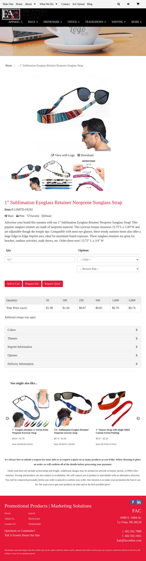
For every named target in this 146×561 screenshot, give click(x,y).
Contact (65, 4)
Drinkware (53, 24)
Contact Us (10, 523)
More (136, 24)
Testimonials (34, 523)
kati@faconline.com (129, 540)
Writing (119, 24)
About (28, 4)
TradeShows (95, 24)
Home (19, 4)
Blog (89, 4)
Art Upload (78, 4)
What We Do (46, 4)
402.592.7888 (133, 531)
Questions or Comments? (20, 530)
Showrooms (34, 518)
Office (73, 24)
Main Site (8, 4)
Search (31, 513)
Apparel (15, 24)
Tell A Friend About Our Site (22, 535)
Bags (33, 24)
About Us (9, 518)
